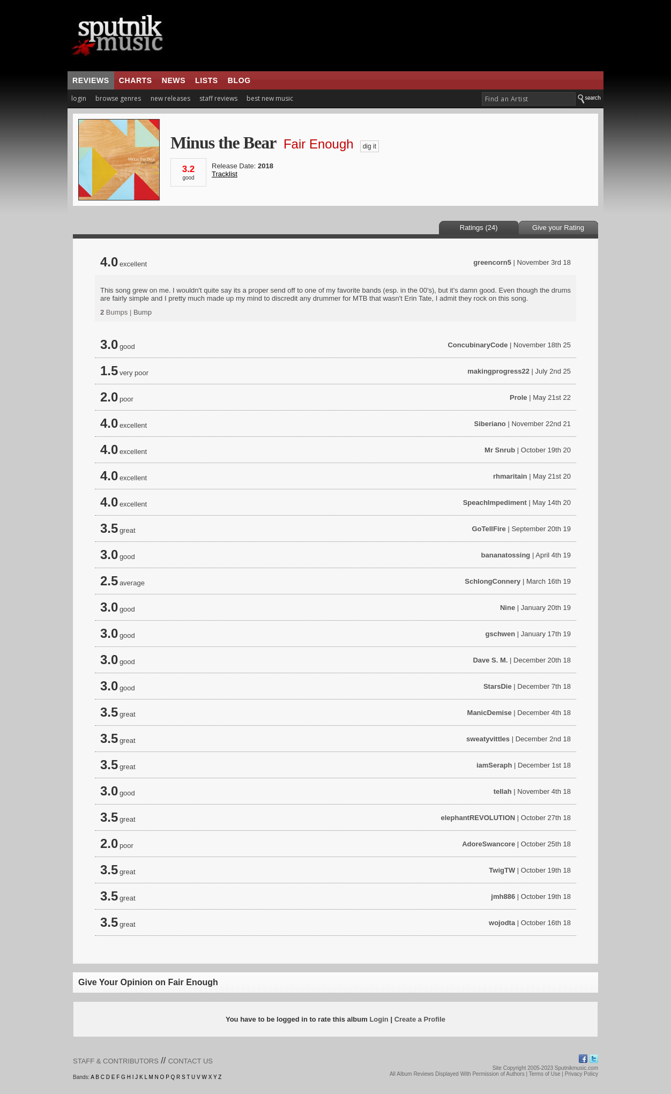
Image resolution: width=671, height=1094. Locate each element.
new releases (170, 98)
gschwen (501, 634)
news (173, 80)
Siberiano (490, 424)
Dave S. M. (490, 660)
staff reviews (218, 98)
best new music (270, 98)
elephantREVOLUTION (478, 818)
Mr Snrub (499, 450)
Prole (518, 397)
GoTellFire (488, 529)
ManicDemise (489, 713)
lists (206, 80)
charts (135, 80)
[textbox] (529, 99)
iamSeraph (494, 765)
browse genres (118, 98)
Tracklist (224, 174)
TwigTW (502, 870)
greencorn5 (492, 262)
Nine (507, 608)
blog (239, 80)
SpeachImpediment (495, 502)
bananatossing (506, 555)
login (78, 98)
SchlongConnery (492, 581)
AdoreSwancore (488, 844)
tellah (503, 791)
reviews (90, 80)
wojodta (502, 923)
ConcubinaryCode (478, 345)
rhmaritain (510, 476)
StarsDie (497, 686)
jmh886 (503, 896)
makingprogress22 (498, 371)
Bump (142, 312)
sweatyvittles (488, 739)
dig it (369, 146)
